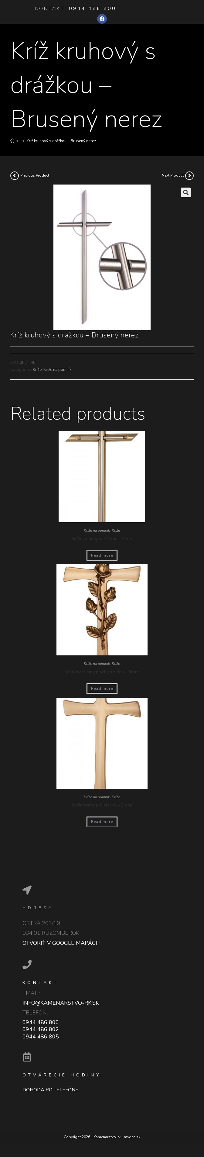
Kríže (37, 369)
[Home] (12, 141)
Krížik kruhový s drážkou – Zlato (102, 539)
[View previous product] (14, 175)
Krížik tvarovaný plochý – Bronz (102, 805)
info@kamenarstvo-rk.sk (60, 1003)
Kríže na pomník (57, 369)
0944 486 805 (40, 1036)
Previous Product (34, 175)
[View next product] (189, 175)
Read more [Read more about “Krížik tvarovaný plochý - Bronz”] (102, 821)
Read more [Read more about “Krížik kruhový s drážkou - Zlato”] (102, 555)
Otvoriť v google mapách (61, 943)
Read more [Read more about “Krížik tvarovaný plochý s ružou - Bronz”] (102, 688)
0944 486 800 (92, 8)
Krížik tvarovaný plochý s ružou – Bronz (102, 672)
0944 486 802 (40, 1029)
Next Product (173, 175)
